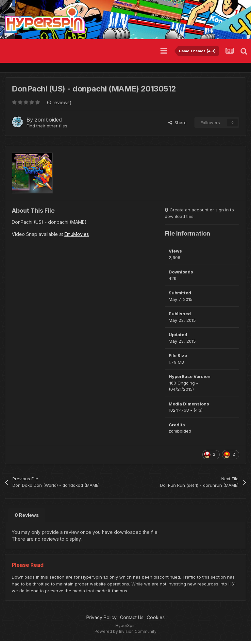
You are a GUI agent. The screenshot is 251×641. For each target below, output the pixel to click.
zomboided (48, 119)
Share (177, 122)
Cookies (156, 617)
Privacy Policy (101, 617)
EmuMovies (76, 234)
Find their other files (46, 125)
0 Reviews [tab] (27, 515)
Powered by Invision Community (125, 631)
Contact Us (131, 617)
